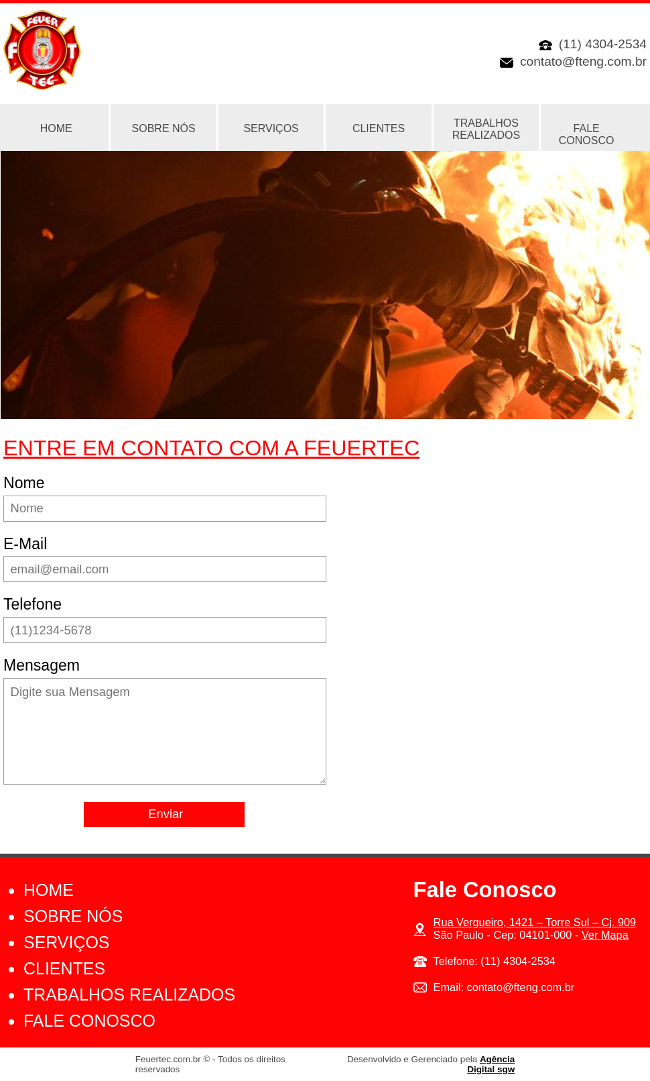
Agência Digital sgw (491, 1064)
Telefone (32, 604)
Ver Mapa (605, 935)
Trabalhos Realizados (486, 129)
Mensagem (41, 665)
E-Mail (25, 544)
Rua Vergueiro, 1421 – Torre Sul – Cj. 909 (535, 922)
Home (48, 889)
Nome (23, 483)
